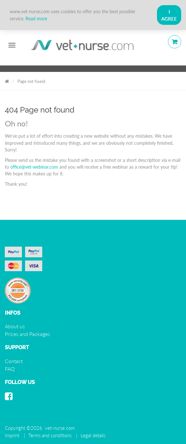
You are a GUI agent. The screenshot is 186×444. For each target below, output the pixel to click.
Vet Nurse (7, 80)
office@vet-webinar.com (34, 167)
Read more (36, 18)
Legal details (93, 435)
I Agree (169, 15)
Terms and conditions (50, 435)
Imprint (12, 435)
